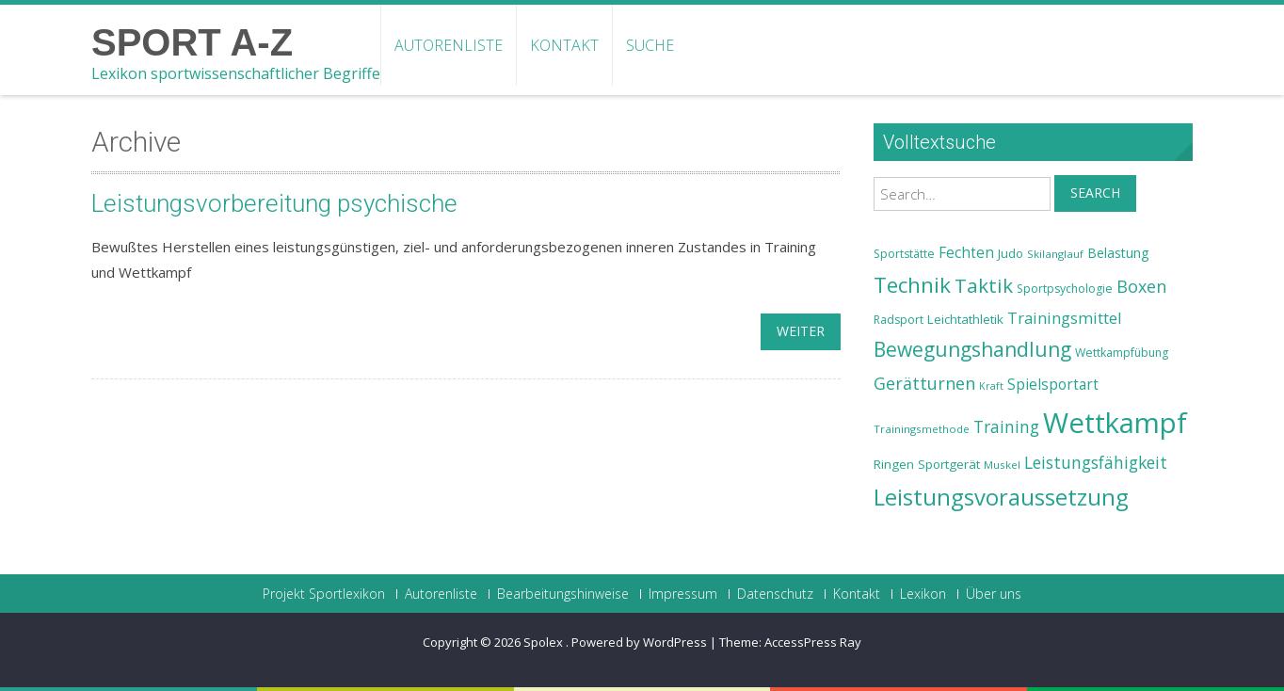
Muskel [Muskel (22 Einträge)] (1002, 465)
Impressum (683, 594)
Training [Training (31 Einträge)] (1006, 426)
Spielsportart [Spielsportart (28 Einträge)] (1053, 384)
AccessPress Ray (812, 642)
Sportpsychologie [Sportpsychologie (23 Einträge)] (1065, 289)
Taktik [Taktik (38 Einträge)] (984, 285)
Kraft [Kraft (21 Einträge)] (991, 386)
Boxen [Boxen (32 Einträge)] (1141, 286)
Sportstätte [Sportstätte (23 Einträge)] (904, 254)
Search (1095, 192)
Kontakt (564, 45)
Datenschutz (775, 594)
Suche (650, 45)
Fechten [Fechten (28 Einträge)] (966, 253)
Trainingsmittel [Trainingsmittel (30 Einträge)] (1064, 318)
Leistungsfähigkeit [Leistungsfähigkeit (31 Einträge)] (1095, 462)
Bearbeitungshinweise (563, 594)
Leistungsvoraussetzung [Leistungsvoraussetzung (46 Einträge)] (1001, 497)
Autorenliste (448, 45)
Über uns (993, 594)
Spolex (544, 642)
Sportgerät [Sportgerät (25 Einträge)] (949, 464)
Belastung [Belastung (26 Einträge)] (1118, 253)
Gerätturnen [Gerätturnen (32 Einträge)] (924, 383)
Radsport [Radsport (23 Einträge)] (898, 320)
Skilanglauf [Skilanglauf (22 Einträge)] (1055, 254)
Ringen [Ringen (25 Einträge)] (894, 464)
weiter (801, 331)
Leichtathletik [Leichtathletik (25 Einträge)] (965, 319)
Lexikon (923, 594)
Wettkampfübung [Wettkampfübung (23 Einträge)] (1121, 353)
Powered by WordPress (639, 642)
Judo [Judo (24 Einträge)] (1010, 253)
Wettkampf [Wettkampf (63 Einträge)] (1115, 423)
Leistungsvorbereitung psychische (274, 203)
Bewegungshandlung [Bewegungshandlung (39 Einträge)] (972, 349)
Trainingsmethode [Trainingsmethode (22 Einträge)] (922, 429)
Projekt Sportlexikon (324, 594)
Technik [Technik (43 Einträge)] (912, 284)
